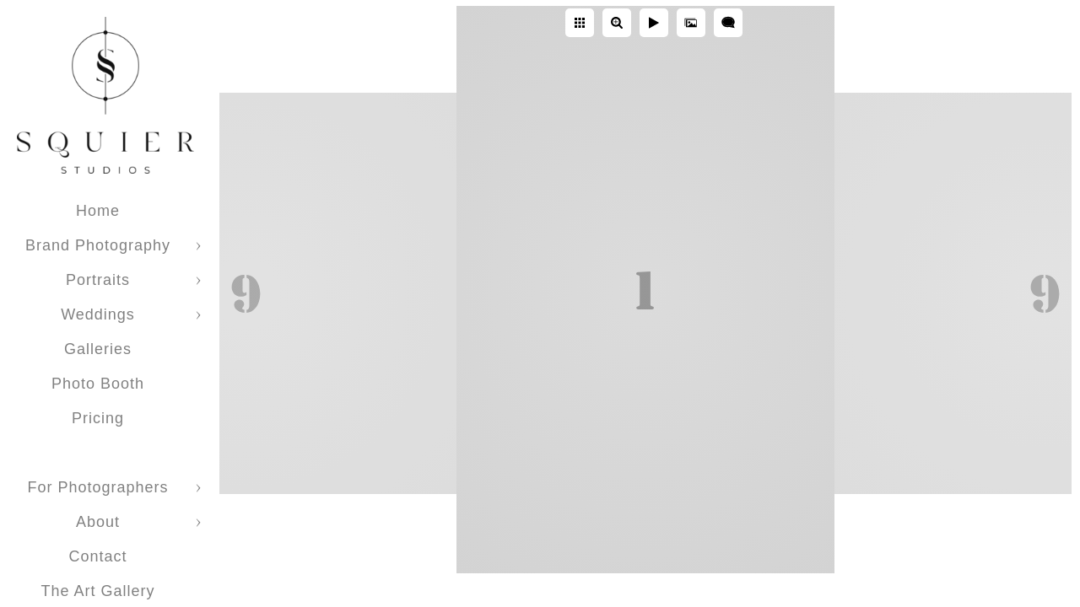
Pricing (98, 418)
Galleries (98, 349)
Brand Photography (97, 245)
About (98, 521)
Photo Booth (97, 383)
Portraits (98, 279)
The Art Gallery (97, 591)
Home (98, 210)
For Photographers (97, 487)
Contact (97, 556)
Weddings (98, 314)
